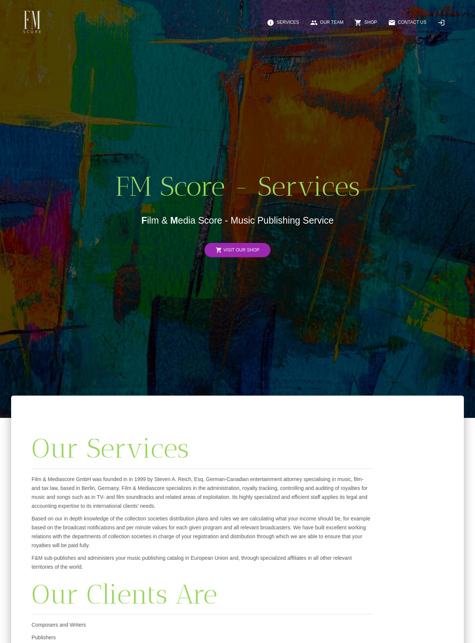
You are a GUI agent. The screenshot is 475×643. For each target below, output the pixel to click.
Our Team (326, 22)
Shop (365, 22)
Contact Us (407, 22)
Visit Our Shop (237, 250)
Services (283, 22)
